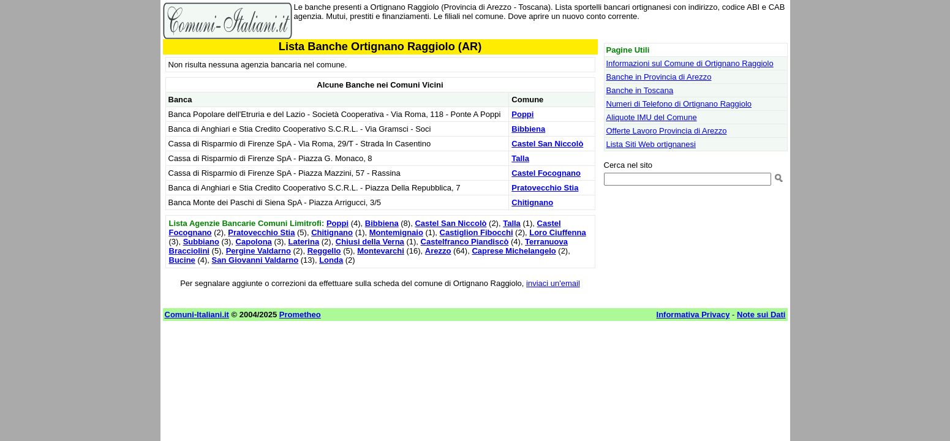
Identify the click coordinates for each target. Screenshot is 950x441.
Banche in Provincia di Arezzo (659, 76)
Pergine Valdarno (258, 250)
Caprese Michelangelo (514, 250)
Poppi (522, 114)
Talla (520, 158)
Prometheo (300, 314)
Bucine (182, 260)
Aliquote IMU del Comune (651, 117)
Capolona (254, 241)
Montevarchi (380, 250)
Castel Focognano (546, 173)
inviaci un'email (553, 283)
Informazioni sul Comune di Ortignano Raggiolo (690, 63)
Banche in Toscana (640, 90)
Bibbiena (528, 129)
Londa (331, 260)
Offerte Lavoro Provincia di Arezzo (666, 130)
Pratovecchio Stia (544, 187)
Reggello (324, 250)
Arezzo (438, 250)
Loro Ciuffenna (557, 232)
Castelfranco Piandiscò (465, 241)
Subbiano (201, 241)
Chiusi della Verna (370, 241)
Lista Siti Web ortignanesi (651, 144)
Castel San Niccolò (547, 143)
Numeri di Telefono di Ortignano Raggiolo (679, 103)
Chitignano (532, 202)
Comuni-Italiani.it (197, 314)
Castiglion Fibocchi (476, 232)
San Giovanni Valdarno (255, 260)
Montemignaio (396, 232)
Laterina (304, 241)
